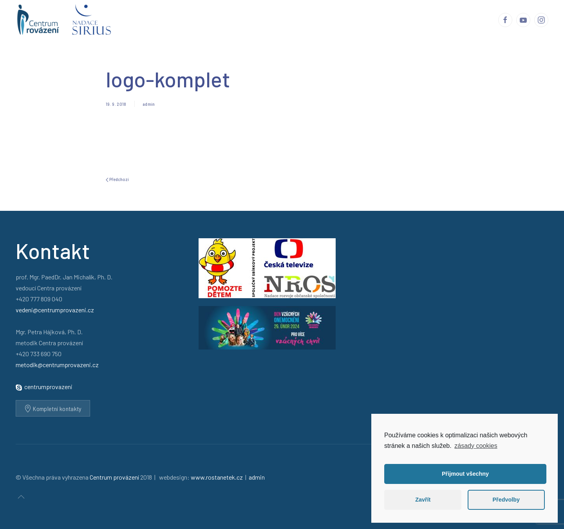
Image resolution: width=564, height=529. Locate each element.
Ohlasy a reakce (309, 19)
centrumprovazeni (48, 386)
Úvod (167, 19)
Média (391, 19)
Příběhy (264, 19)
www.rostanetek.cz (217, 477)
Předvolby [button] (506, 499)
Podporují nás (431, 19)
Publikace (358, 19)
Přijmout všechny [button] (465, 474)
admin (149, 104)
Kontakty (475, 19)
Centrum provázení (214, 19)
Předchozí (117, 179)
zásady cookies (475, 445)
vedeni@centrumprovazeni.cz (55, 309)
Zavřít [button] (422, 499)
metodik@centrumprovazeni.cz (57, 364)
